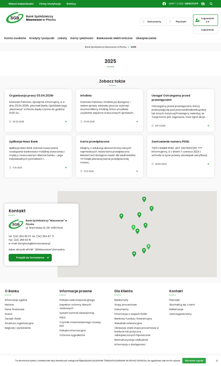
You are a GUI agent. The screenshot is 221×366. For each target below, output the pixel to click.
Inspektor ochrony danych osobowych (75, 306)
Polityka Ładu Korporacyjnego (77, 300)
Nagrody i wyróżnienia (18, 328)
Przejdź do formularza (30, 257)
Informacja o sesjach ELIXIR (130, 314)
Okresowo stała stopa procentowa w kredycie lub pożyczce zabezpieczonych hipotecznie (136, 331)
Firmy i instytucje (50, 4)
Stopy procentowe (125, 304)
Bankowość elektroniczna (114, 38)
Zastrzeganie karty (180, 314)
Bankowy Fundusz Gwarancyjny (136, 319)
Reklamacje (176, 309)
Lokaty (62, 38)
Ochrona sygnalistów (72, 335)
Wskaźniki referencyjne (128, 323)
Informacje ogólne (16, 300)
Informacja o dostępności (130, 344)
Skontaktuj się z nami (182, 304)
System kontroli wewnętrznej (77, 313)
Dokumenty (121, 309)
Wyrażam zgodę (194, 360)
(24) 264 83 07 (22, 236)
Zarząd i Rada (13, 318)
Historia (9, 304)
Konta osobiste (15, 38)
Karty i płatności (81, 38)
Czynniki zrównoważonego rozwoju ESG (80, 324)
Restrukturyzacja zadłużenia (131, 340)
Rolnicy (71, 4)
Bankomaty (121, 300)
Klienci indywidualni (21, 4)
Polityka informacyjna (73, 330)
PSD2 (62, 317)
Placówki (174, 300)
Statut (13, 314)
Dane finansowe (14, 309)
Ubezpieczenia (146, 38)
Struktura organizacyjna (23, 324)
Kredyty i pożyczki (41, 38)
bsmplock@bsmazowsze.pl (34, 243)
